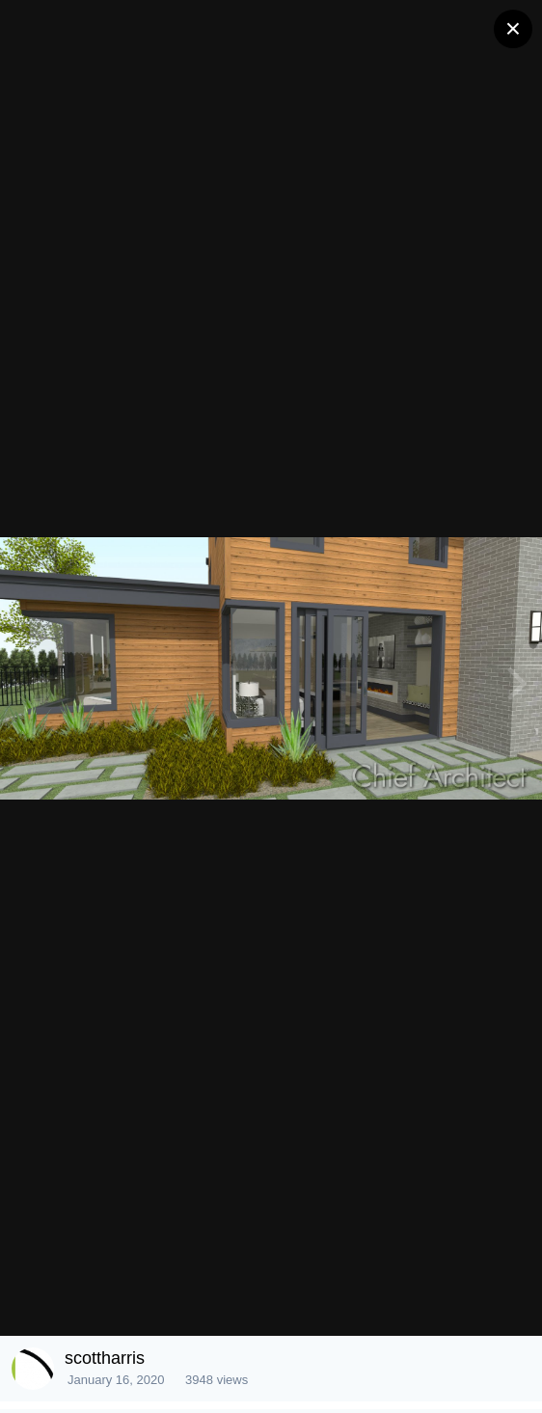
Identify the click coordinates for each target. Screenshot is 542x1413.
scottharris (105, 1358)
